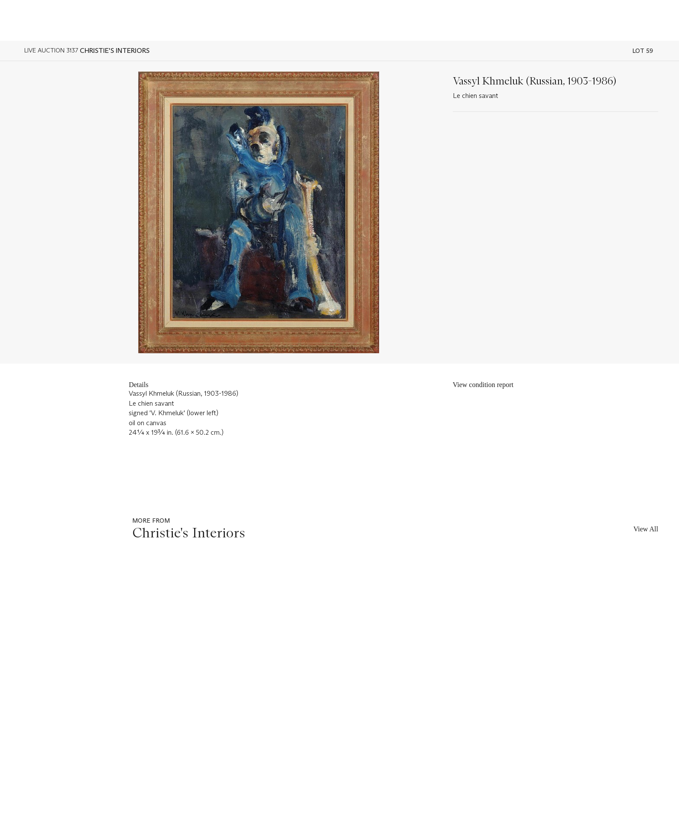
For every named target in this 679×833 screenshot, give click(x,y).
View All (646, 529)
